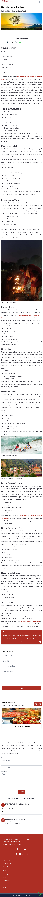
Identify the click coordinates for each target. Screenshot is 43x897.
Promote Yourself (8, 867)
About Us (6, 877)
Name (3, 758)
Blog (4, 870)
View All (38, 704)
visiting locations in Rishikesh (30, 621)
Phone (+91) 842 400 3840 (12, 844)
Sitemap (5, 874)
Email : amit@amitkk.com (11, 842)
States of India (7, 863)
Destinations (7, 888)
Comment (4, 771)
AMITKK (28, 895)
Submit (21, 688)
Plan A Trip (6, 860)
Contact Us (6, 881)
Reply (3, 811)
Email (3, 764)
